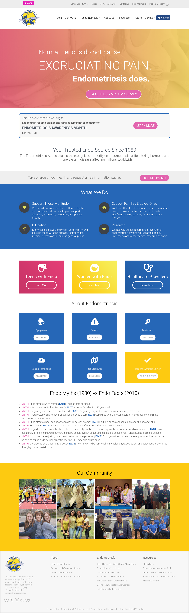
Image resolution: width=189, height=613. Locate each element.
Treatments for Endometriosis (110, 576)
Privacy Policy (53, 609)
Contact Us (124, 4)
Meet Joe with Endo (108, 4)
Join (59, 18)
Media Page (148, 564)
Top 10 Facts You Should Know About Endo (116, 564)
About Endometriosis (60, 564)
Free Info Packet (139, 4)
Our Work (70, 18)
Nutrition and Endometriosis (109, 589)
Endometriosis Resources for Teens (159, 576)
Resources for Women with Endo (158, 572)
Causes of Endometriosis (62, 572)
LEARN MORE (145, 125)
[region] (94, 70)
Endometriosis (90, 18)
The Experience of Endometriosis (112, 580)
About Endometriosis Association (66, 576)
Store (138, 18)
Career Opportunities (79, 4)
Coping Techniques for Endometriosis (114, 585)
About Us (109, 18)
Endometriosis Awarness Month (157, 568)
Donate (149, 18)
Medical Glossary (157, 4)
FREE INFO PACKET (154, 177)
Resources (123, 18)
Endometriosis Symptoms (108, 568)
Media (94, 4)
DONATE (28, 3)
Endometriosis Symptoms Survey (65, 568)
